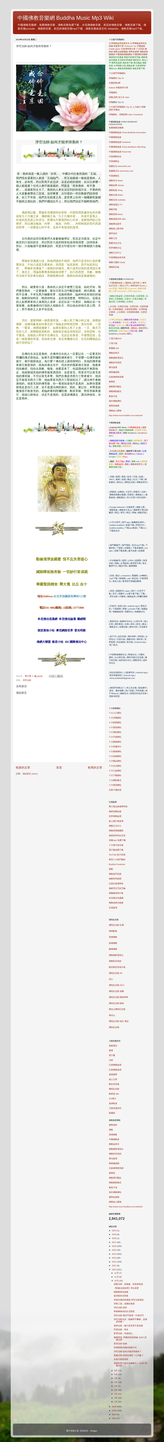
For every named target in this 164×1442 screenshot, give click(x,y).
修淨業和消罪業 (121, 1296)
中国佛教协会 (115, 156)
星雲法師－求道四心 (123, 1333)
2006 (114, 1418)
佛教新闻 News (116, 214)
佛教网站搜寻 (115, 224)
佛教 (127, 464)
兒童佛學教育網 (116, 377)
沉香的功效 (123, 306)
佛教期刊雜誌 (115, 387)
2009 (114, 1406)
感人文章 (113, 1079)
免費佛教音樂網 (116, 128)
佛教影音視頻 (115, 362)
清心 (111, 979)
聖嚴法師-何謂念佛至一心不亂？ (129, 1355)
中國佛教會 (114, 1139)
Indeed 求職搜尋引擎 (118, 88)
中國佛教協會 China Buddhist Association (127, 132)
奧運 (111, 1050)
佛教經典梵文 (136, 464)
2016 (114, 1246)
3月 (116, 1394)
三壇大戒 (113, 343)
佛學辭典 (113, 931)
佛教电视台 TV (115, 205)
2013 (114, 1258)
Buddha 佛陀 (125, 334)
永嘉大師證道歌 (121, 1359)
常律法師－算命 (121, 1329)
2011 (114, 1265)
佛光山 (112, 1015)
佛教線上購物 (115, 411)
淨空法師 (27, 680)
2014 (114, 1254)
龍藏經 (112, 1113)
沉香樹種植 (118, 309)
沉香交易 (134, 306)
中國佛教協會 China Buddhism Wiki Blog (127, 147)
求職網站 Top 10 (116, 78)
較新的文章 (23, 767)
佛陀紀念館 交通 (116, 925)
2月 (116, 1398)
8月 (116, 1374)
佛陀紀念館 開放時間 (118, 997)
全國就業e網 (114, 83)
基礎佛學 (113, 1074)
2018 (114, 1238)
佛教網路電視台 (116, 358)
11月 (116, 1277)
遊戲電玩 (113, 1046)
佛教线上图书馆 (116, 229)
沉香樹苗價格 (131, 309)
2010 (114, 1269)
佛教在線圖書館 (120, 52)
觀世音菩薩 (114, 1084)
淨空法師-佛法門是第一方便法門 (129, 1315)
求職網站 (113, 92)
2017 (114, 1242)
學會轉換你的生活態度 (124, 1311)
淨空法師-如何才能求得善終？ (128, 1351)
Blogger (93, 1431)
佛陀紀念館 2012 (116, 985)
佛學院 (112, 382)
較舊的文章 (95, 767)
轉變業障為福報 (121, 1292)
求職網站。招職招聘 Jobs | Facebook (126, 114)
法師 (111, 1060)
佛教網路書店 (115, 391)
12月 (116, 1273)
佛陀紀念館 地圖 (116, 991)
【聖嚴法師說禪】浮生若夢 (126, 1288)
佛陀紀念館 (114, 1027)
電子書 (112, 1055)
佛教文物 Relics (116, 195)
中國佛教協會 (115, 137)
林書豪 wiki (114, 348)
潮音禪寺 (143, 328)
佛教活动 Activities (117, 200)
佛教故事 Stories (116, 185)
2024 (114, 1230)
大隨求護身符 (115, 1108)
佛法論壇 (113, 367)
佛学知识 (113, 233)
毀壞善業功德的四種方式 (125, 1347)
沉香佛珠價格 (133, 312)
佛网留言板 (114, 267)
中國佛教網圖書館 (124, 54)
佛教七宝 (113, 238)
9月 (116, 1370)
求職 (111, 102)
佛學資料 (113, 1125)
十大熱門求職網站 (117, 73)
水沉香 (113, 306)
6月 (116, 1382)
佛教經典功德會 (116, 903)
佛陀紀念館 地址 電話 (119, 1021)
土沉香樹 (121, 312)
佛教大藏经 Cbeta (117, 262)
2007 (114, 1414)
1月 (116, 1402)
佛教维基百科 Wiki (117, 219)
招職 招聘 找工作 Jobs (119, 97)
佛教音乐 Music (116, 180)
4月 (116, 1390)
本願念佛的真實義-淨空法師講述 (129, 1300)
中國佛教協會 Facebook (120, 142)
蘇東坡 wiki (114, 1094)
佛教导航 (113, 209)
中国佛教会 (114, 161)
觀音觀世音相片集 (117, 967)
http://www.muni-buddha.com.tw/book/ (126, 415)
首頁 (59, 767)
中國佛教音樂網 (140, 54)
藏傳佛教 (113, 949)
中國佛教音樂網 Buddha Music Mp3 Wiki (65, 18)
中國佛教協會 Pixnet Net (120, 152)
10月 (116, 1281)
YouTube (117, 855)
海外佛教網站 (115, 401)
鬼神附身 (113, 1103)
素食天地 (113, 396)
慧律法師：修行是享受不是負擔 (128, 1326)
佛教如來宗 (114, 353)
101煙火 (112, 1098)
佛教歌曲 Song (115, 190)
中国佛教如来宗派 (117, 257)
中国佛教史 (114, 176)
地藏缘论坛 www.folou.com (121, 171)
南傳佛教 (113, 943)
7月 (116, 1378)
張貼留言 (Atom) (30, 774)
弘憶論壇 (113, 908)
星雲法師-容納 (120, 1344)
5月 (116, 1386)
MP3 (115, 746)
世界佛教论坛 (115, 248)
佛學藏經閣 (114, 372)
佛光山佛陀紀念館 (117, 1009)
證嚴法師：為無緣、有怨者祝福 (128, 1284)
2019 (114, 1234)
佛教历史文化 (115, 243)
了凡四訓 (140, 49)
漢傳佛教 (113, 937)
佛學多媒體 (134, 52)
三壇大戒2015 (115, 338)
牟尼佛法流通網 (116, 898)
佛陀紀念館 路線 (116, 1003)
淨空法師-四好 (120, 1307)
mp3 (117, 840)
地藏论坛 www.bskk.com (120, 166)
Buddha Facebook (117, 864)
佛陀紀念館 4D (115, 973)
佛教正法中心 (115, 253)
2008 (114, 1410)
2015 (114, 1250)
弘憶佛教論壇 (115, 1065)
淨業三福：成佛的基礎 (124, 1304)
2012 (114, 1262)
